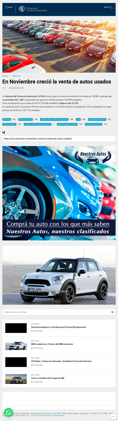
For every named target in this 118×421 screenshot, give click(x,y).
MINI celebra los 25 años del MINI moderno (40, 291)
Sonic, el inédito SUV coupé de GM (47, 378)
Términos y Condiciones (54, 416)
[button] (8, 412)
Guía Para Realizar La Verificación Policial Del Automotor (58, 327)
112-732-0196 (34, 416)
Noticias (35, 324)
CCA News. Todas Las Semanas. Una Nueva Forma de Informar (61, 361)
